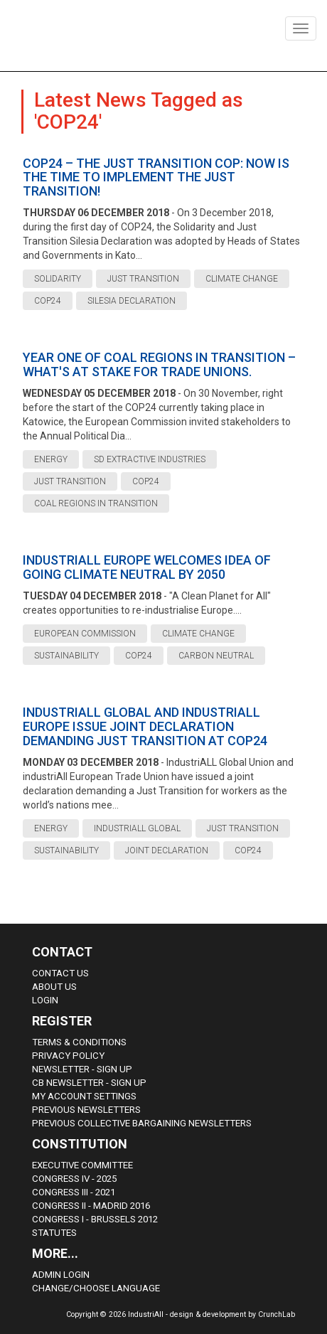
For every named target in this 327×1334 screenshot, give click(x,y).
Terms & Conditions (79, 1042)
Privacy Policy (68, 1055)
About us (54, 986)
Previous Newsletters (86, 1109)
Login (45, 1000)
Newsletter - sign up (82, 1069)
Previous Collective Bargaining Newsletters (142, 1123)
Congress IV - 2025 (74, 1178)
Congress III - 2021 (73, 1192)
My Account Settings (84, 1096)
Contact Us (60, 973)
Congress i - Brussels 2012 (95, 1219)
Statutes (54, 1232)
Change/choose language (96, 1288)
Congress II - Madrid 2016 (91, 1205)
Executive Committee (82, 1165)
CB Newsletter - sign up (89, 1082)
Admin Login (61, 1274)
